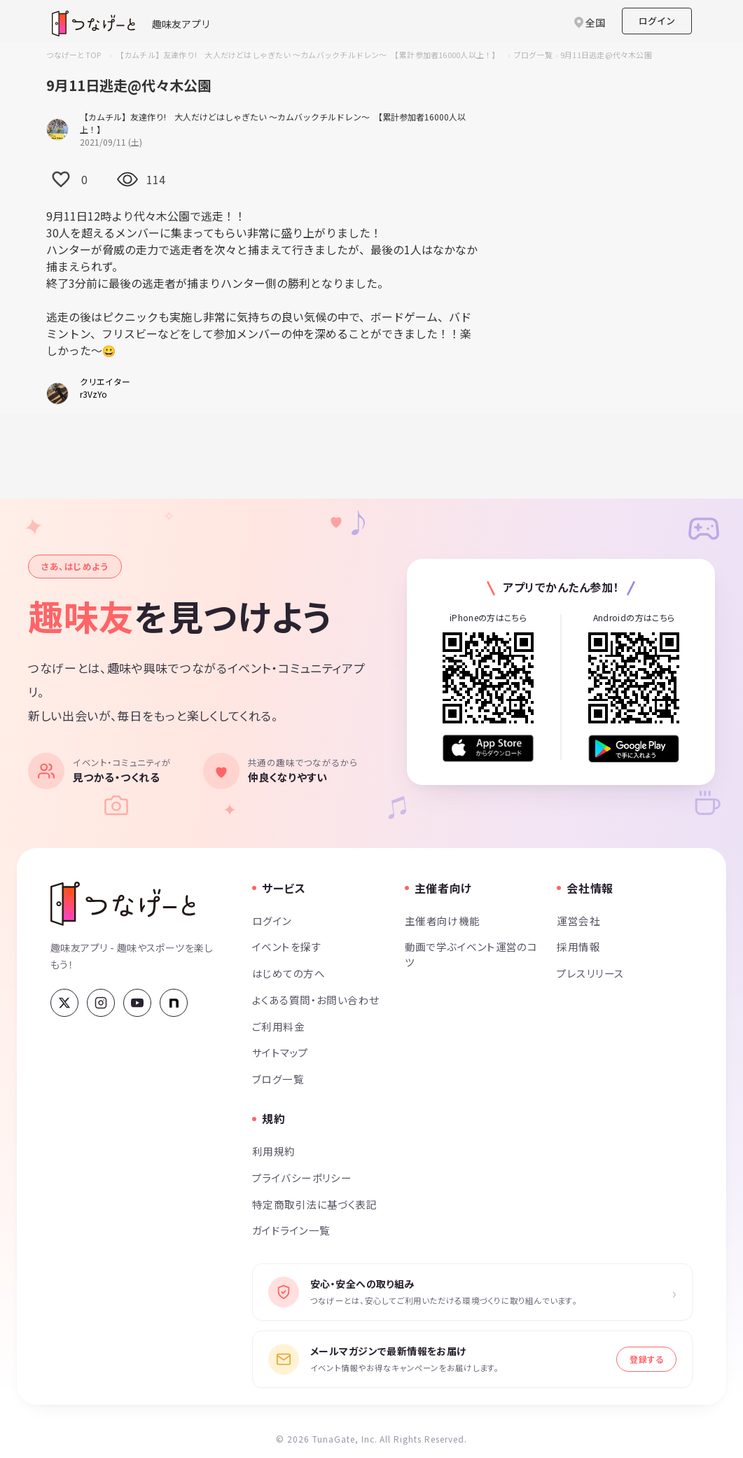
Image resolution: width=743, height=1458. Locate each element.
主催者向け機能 (442, 920)
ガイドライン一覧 (291, 1230)
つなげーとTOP (74, 54)
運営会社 (578, 920)
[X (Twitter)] (64, 1003)
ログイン (657, 20)
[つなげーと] (122, 904)
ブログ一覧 (533, 54)
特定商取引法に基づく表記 (314, 1204)
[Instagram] (101, 1003)
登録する (646, 1359)
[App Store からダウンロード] (488, 748)
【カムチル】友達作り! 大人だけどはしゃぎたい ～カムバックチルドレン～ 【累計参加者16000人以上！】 (308, 54)
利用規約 (274, 1151)
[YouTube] (137, 1003)
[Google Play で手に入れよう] (633, 748)
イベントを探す (286, 946)
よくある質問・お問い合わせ (316, 999)
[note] (174, 1003)
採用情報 (578, 946)
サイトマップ (280, 1052)
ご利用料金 (278, 1026)
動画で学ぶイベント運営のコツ (471, 954)
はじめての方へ (288, 973)
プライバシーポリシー (302, 1177)
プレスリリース (590, 973)
